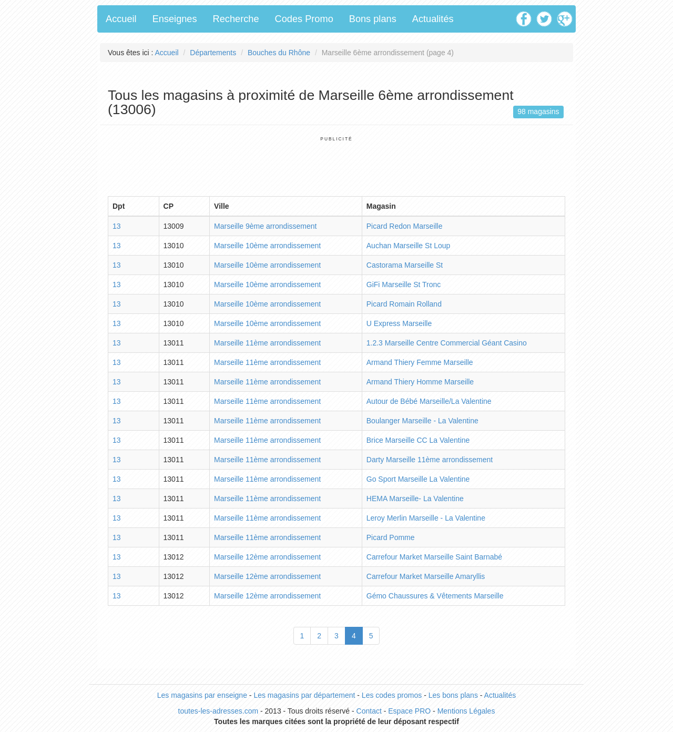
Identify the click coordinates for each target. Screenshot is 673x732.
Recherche (236, 19)
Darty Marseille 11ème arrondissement (429, 459)
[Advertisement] (336, 165)
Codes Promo (304, 19)
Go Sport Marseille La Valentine (418, 479)
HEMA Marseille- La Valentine (415, 498)
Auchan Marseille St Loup (408, 245)
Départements (213, 52)
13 (117, 226)
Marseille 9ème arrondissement (265, 226)
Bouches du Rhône (279, 52)
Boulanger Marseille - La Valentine (422, 420)
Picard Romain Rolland (404, 304)
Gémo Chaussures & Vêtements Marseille (435, 596)
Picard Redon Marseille (404, 226)
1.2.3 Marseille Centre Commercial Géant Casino (446, 343)
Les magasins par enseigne (202, 695)
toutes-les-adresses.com (218, 711)
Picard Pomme (390, 537)
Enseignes (174, 19)
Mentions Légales (466, 711)
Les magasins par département (304, 695)
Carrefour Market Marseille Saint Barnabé (434, 557)
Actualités (433, 19)
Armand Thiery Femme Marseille (419, 362)
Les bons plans (453, 695)
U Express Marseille (399, 323)
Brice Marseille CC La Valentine (418, 440)
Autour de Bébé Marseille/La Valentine (429, 401)
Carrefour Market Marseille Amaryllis (425, 576)
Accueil (121, 19)
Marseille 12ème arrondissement (267, 557)
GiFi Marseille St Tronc (403, 284)
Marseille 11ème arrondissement (267, 343)
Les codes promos (392, 695)
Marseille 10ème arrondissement (267, 245)
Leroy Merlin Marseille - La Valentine (425, 518)
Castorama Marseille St (404, 265)
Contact (369, 711)
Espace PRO (409, 711)
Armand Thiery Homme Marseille (420, 382)
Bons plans (372, 19)
